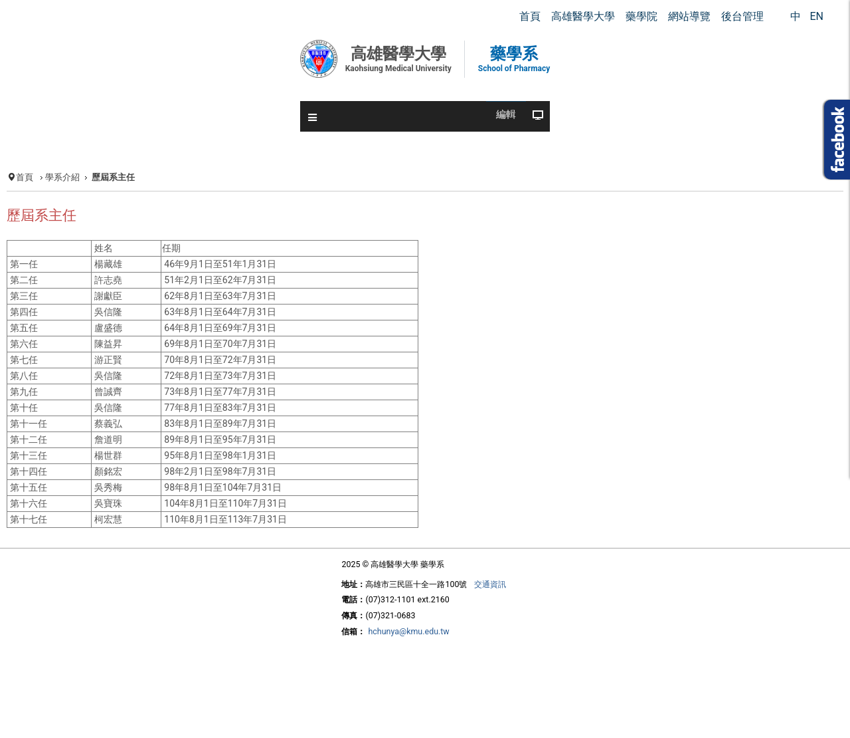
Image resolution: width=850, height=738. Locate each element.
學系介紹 (62, 177)
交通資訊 (490, 584)
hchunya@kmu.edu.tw (408, 631)
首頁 (24, 177)
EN (816, 16)
